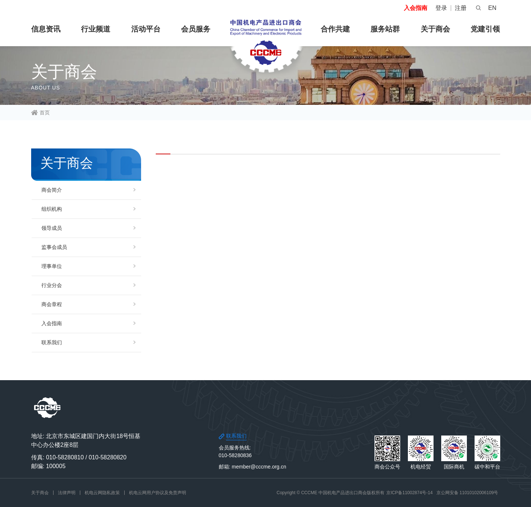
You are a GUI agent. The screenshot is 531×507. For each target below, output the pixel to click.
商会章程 (51, 304)
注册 (461, 8)
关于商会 (435, 29)
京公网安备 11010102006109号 (467, 492)
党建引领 (485, 29)
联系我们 (51, 342)
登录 (441, 8)
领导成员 (51, 228)
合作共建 (335, 29)
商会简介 (51, 190)
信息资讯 (45, 29)
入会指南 (415, 8)
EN (492, 8)
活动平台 (146, 29)
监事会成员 (54, 247)
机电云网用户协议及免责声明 (157, 492)
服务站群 (385, 29)
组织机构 (51, 209)
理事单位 (51, 266)
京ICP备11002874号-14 (409, 492)
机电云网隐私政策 (102, 492)
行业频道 (95, 29)
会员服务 (195, 29)
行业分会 (51, 285)
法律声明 (66, 492)
